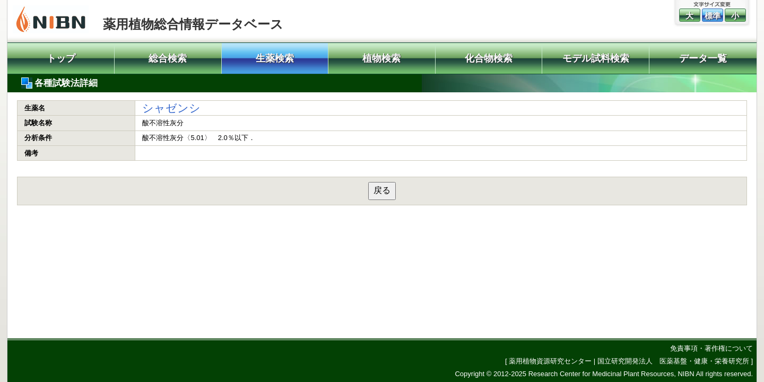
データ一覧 (703, 58)
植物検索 (381, 58)
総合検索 (168, 58)
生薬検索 (275, 58)
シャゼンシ (171, 108)
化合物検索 (489, 58)
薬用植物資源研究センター (550, 361)
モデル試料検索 (595, 58)
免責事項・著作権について (711, 348)
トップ (61, 58)
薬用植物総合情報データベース (193, 24)
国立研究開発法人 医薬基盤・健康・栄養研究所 (673, 361)
